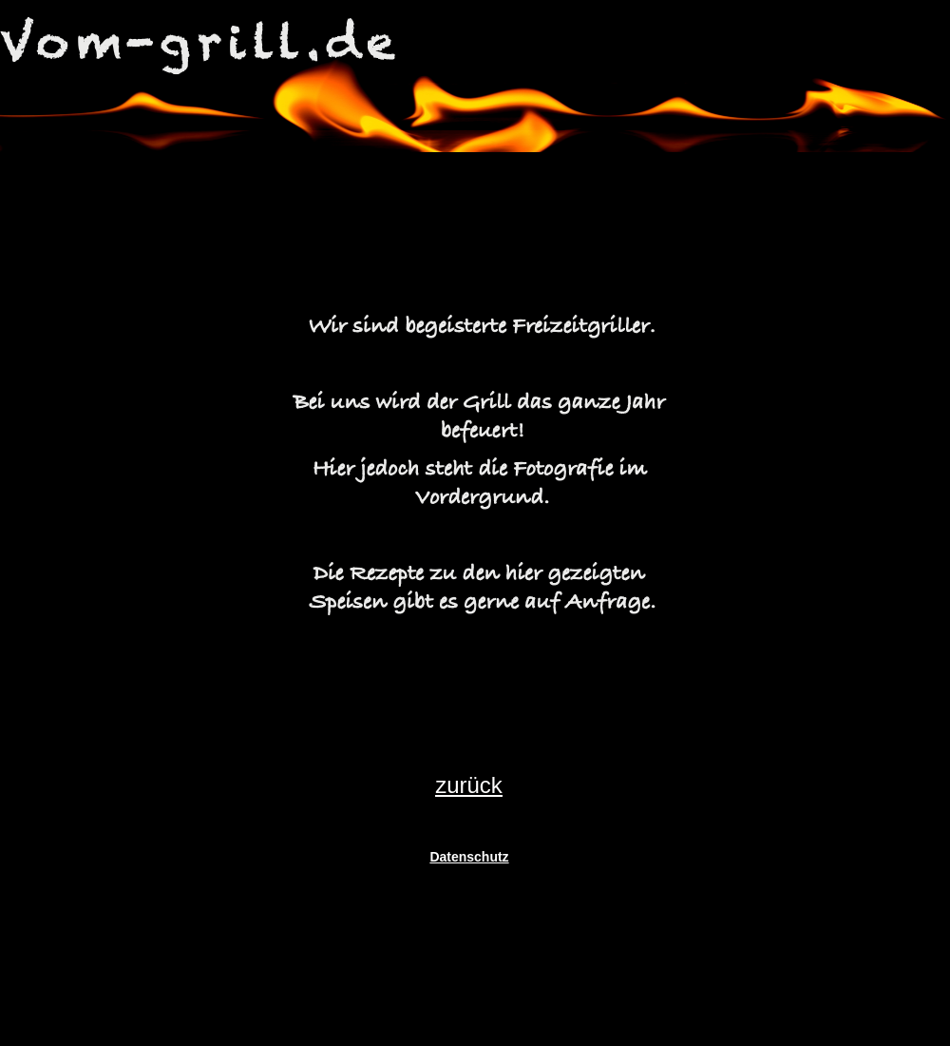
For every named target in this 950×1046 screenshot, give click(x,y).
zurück (469, 785)
